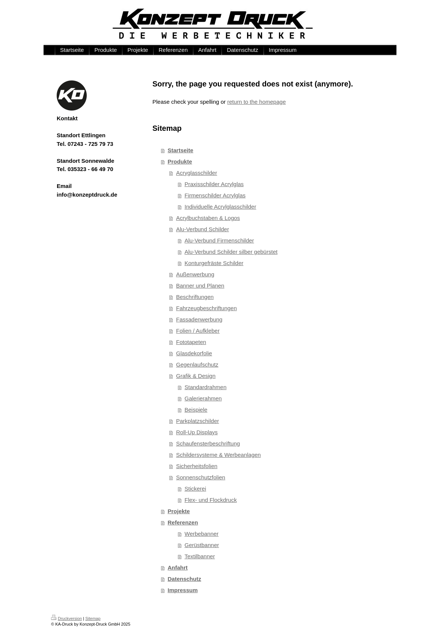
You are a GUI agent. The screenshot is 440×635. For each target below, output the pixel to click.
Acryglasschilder (196, 173)
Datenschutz (184, 579)
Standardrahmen (206, 387)
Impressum (183, 590)
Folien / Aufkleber (198, 330)
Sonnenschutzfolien (200, 477)
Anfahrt (178, 567)
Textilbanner (200, 556)
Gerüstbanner (202, 545)
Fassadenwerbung (199, 319)
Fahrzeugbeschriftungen (206, 308)
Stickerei (195, 488)
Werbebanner (202, 533)
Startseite (180, 150)
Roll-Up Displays (197, 432)
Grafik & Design (195, 376)
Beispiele (196, 409)
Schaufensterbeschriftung (208, 443)
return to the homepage (256, 102)
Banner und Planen (200, 285)
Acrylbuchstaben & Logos (208, 218)
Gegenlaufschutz (197, 364)
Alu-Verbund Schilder (202, 229)
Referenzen (183, 522)
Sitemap (92, 618)
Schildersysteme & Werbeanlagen (218, 455)
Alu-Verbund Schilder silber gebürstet (231, 252)
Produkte (180, 161)
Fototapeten (191, 342)
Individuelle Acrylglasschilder (220, 206)
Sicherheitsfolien (196, 466)
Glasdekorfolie (194, 353)
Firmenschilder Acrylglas (215, 195)
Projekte (179, 511)
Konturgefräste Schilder (214, 263)
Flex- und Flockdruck (211, 500)
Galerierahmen (203, 398)
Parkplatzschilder (197, 421)
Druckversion (66, 618)
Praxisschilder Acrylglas (214, 184)
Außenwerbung (195, 274)
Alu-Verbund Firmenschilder (219, 240)
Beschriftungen (195, 297)
